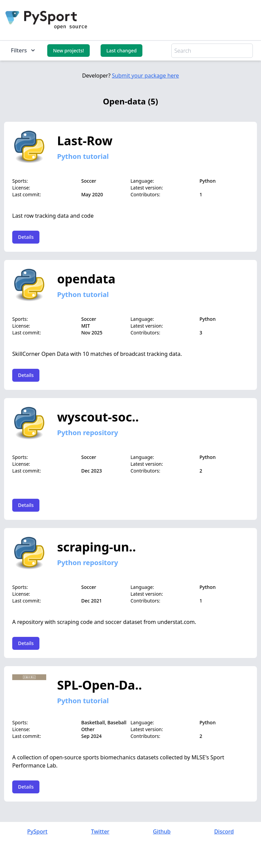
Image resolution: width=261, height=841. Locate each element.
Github (162, 831)
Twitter (100, 831)
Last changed (121, 50)
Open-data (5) (130, 101)
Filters (23, 50)
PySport (37, 831)
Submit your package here (145, 75)
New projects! (68, 50)
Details (26, 237)
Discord (224, 831)
